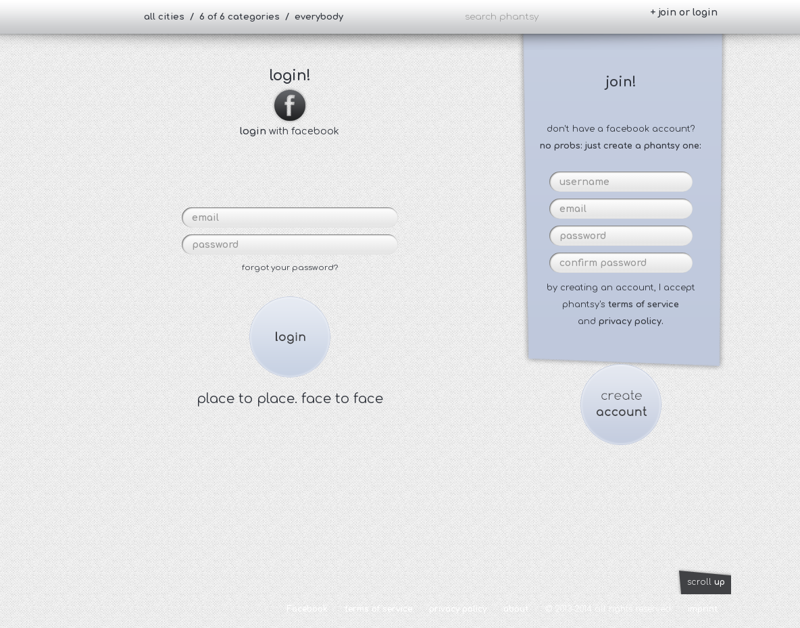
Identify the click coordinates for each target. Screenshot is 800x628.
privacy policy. (631, 321)
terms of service (643, 304)
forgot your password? (290, 267)
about (515, 609)
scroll (706, 582)
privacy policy (457, 609)
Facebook (307, 609)
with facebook (289, 125)
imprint (703, 609)
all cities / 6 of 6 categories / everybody (243, 17)
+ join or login (684, 12)
